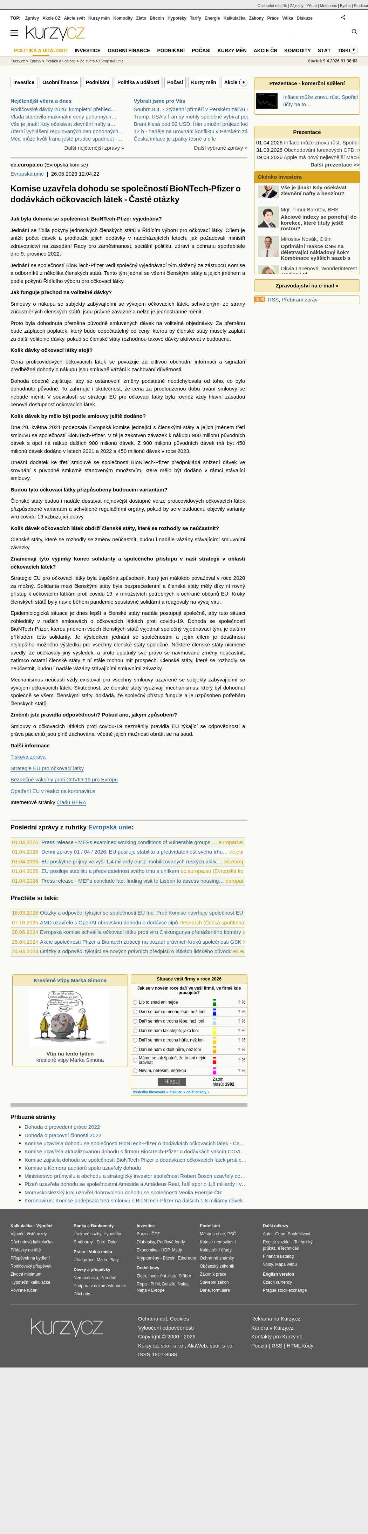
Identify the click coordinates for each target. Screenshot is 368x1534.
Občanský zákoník (217, 1266)
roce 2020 (233, 578)
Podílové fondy (171, 1242)
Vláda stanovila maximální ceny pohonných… (64, 117)
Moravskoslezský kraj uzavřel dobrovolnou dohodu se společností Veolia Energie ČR (123, 1192)
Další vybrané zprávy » (220, 148)
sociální (143, 246)
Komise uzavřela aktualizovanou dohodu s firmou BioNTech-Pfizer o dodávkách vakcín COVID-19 (136, 1151)
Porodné (108, 1277)
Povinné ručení (25, 1290)
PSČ (231, 1233)
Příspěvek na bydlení (30, 1258)
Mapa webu (286, 1264)
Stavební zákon (214, 1282)
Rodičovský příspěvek (31, 1266)
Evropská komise (109, 427)
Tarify (195, 18)
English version (278, 1274)
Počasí (175, 82)
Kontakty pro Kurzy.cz (276, 1336)
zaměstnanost (114, 246)
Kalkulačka (235, 18)
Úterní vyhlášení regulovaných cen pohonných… (67, 131)
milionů (211, 435)
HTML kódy (300, 1346)
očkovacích (161, 304)
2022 (54, 254)
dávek (49, 238)
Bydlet (345, 6)
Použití (259, 1346)
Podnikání (97, 82)
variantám (151, 490)
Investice (23, 82)
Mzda (102, 1259)
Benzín (168, 1284)
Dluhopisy (146, 1242)
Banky (80, 1225)
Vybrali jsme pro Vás (159, 101)
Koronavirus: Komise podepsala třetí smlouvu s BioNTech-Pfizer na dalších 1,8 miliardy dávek (134, 1200)
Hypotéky (177, 18)
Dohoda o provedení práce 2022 (62, 1127)
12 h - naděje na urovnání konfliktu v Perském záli (192, 131)
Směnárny (83, 1242)
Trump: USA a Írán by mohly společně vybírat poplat (194, 117)
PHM (155, 1284)
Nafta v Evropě (150, 1290)
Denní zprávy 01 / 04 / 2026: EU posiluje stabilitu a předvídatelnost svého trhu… (134, 852)
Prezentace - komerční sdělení (307, 83)
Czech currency (277, 1282)
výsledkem (96, 637)
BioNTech (103, 219)
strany (238, 304)
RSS (273, 300)
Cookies (179, 1319)
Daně (205, 1290)
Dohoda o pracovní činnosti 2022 (63, 1135)
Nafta (183, 1284)
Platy (114, 1259)
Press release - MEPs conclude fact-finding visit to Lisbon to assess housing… (132, 881)
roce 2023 (177, 451)
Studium (361, 6)
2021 (55, 427)
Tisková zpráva (28, 757)
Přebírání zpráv (300, 300)
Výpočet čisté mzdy (29, 1233)
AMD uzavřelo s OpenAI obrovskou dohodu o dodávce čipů (109, 922)
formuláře (221, 1290)
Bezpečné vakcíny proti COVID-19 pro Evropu (64, 779)
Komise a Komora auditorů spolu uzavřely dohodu (83, 1168)
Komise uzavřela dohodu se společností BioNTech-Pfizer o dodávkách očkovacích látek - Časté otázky (136, 1143)
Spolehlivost (299, 1233)
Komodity (122, 18)
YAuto (312, 6)
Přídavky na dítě (26, 1250)
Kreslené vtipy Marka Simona (70, 980)
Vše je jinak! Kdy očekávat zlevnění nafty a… (63, 124)
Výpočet (44, 1225)
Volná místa (100, 1251)
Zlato (141, 18)
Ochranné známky (217, 1258)
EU (112, 397)
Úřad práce (84, 1259)
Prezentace (307, 132)
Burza (142, 1233)
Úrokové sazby (87, 1233)
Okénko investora (279, 177)
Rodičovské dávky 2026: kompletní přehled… (63, 109)
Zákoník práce (213, 1274)
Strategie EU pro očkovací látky (47, 768)
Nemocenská (86, 1277)
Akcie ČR (235, 82)
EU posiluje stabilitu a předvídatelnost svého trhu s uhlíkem (110, 871)
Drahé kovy (148, 1267)
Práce (273, 18)
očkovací (199, 230)
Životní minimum (26, 1274)
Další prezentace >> (335, 165)
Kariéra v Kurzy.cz (272, 1328)
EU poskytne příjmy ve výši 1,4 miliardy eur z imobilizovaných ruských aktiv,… (132, 861)
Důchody (82, 1293)
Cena (280, 1233)
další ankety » (198, 1092)
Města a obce (212, 1233)
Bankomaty (102, 1225)
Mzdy (177, 1250)
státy (196, 273)
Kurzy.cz (18, 61)
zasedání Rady (68, 246)
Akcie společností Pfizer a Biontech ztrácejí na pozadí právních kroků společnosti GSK (140, 942)
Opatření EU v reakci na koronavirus (53, 791)
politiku (163, 246)
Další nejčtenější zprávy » (94, 148)
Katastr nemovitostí (218, 1242)
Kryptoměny (148, 1258)
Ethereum (187, 1258)
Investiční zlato (162, 1276)
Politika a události (61, 61)
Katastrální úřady (216, 1250)
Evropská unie (27, 174)
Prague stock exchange (285, 1290)
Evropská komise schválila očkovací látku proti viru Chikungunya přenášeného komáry (140, 932)
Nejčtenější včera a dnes (41, 101)
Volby (268, 1264)
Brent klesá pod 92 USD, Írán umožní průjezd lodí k (194, 124)
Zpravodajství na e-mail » (306, 286)
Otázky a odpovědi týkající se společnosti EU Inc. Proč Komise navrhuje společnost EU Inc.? (148, 913)
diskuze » (177, 1092)
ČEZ (155, 1233)
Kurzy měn (203, 82)
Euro (100, 1242)
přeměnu (234, 323)
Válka (287, 18)
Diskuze (305, 18)
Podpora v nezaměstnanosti (100, 1285)
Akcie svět (74, 18)
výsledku (70, 644)
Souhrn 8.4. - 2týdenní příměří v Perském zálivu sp (193, 109)
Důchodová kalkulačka (32, 1242)
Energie (212, 18)
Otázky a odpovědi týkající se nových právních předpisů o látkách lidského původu (136, 951)
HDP (165, 1250)
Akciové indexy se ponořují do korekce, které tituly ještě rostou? (319, 231)
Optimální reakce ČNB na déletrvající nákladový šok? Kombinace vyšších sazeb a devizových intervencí (304, 264)
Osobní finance (60, 82)
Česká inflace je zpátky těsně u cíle (175, 139)
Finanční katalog (278, 1256)
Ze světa (87, 61)
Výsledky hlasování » (150, 1092)
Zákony (256, 18)
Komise (236, 265)
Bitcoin (157, 18)
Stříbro (184, 1276)
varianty (236, 509)
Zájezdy (297, 6)
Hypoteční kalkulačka (30, 1282)
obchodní (181, 362)
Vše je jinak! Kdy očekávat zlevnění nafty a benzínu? (314, 199)
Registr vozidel (277, 1242)
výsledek (83, 653)
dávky (101, 292)
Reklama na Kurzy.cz (276, 1319)
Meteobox (328, 6)
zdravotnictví (25, 246)
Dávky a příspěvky (92, 1269)
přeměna (74, 323)
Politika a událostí (138, 82)
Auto (267, 1233)
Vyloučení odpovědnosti (166, 1328)
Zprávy (32, 18)
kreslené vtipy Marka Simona (68, 1053)
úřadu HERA (71, 802)
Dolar (113, 1242)
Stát (324, 50)
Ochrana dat (152, 1319)
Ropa (142, 1284)
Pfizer (124, 219)
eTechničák (288, 1248)
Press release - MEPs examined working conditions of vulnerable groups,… (129, 842)
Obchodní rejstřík (272, 6)
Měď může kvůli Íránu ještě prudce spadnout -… (66, 139)
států (130, 230)
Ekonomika (147, 1250)
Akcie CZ (51, 18)
